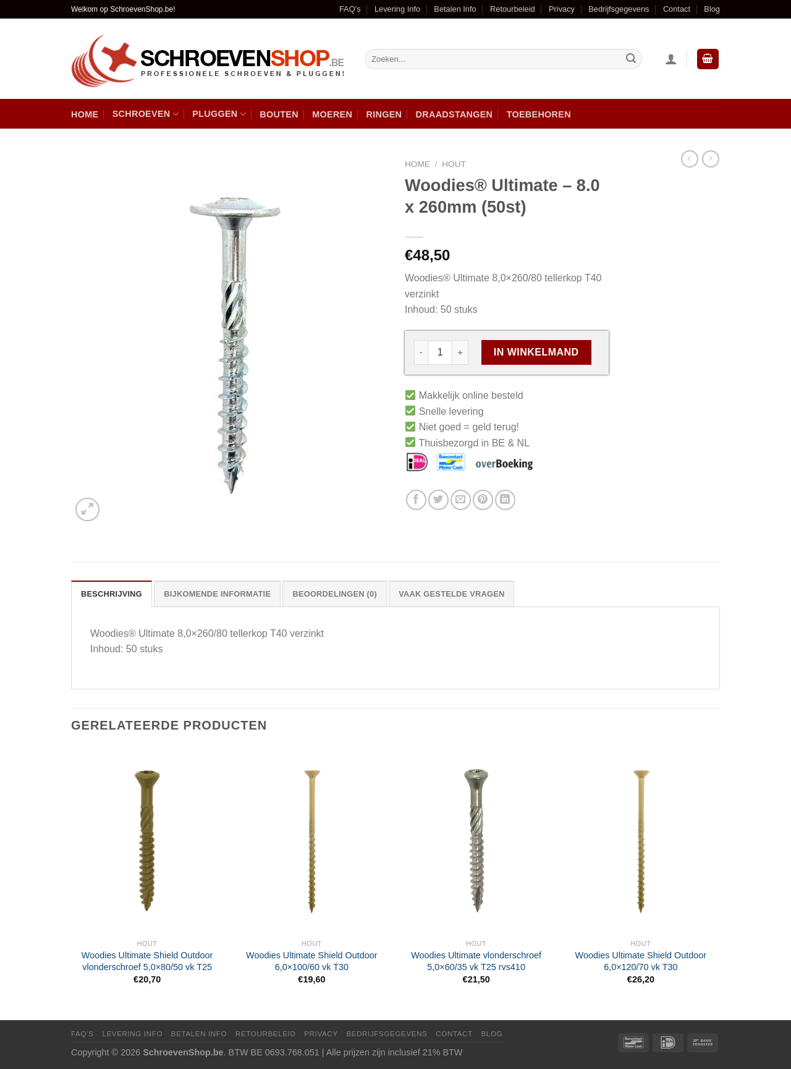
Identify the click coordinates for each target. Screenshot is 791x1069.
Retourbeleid (512, 9)
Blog (712, 9)
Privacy (562, 9)
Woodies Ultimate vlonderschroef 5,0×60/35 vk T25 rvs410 (476, 961)
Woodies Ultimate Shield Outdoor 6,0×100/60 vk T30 (312, 961)
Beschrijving (111, 593)
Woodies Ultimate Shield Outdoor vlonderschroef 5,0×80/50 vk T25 (147, 961)
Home (84, 114)
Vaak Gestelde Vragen (451, 593)
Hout (454, 164)
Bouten (279, 114)
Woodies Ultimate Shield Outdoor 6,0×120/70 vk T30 (641, 961)
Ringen (384, 114)
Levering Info (397, 9)
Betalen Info (455, 9)
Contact (676, 9)
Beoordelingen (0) (334, 593)
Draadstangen (454, 114)
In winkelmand (536, 352)
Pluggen (219, 114)
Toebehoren (539, 114)
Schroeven (145, 114)
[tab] (111, 594)
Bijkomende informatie (217, 593)
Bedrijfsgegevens (618, 9)
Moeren (332, 114)
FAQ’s (350, 9)
